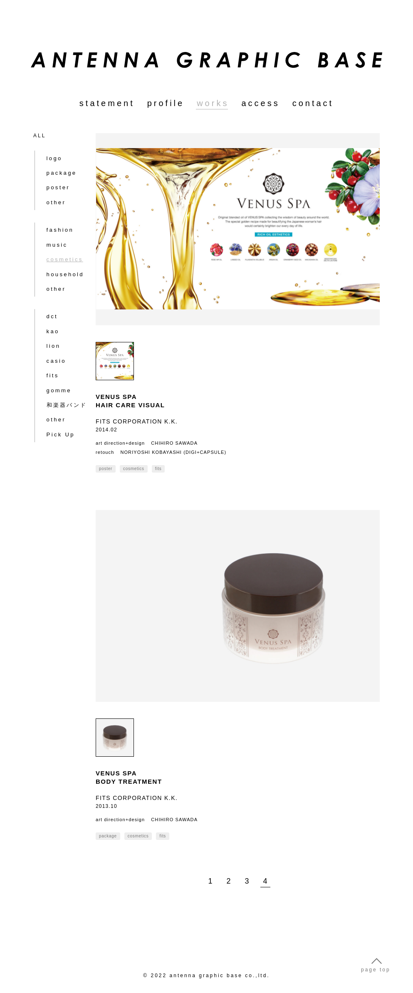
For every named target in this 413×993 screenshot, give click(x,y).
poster (52, 179)
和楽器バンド (60, 361)
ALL (39, 136)
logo (49, 153)
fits (47, 334)
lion (48, 307)
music (51, 223)
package (55, 166)
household (59, 250)
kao (47, 294)
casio (50, 321)
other (50, 193)
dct (47, 281)
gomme (53, 347)
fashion (54, 210)
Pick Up (54, 387)
